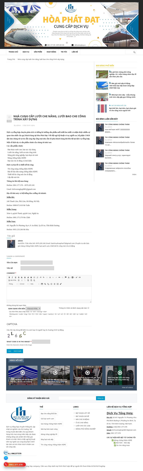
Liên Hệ (75, 52)
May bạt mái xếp (47, 439)
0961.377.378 (116, 433)
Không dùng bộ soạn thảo (16, 305)
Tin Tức (64, 52)
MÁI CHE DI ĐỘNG (82, 419)
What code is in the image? (19, 342)
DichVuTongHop (99, 466)
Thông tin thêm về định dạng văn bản (73, 308)
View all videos (127, 387)
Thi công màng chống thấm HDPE (53, 445)
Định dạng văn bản (16, 309)
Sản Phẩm (38, 52)
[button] (9, 277)
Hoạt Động (51, 52)
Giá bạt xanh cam (47, 419)
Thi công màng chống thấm (117, 124)
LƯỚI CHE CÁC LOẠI (83, 426)
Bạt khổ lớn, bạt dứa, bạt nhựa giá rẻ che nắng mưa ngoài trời (122, 109)
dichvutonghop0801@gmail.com (124, 430)
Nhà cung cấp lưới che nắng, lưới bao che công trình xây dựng (49, 117)
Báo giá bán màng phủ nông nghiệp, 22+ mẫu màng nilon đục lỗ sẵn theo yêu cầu (122, 74)
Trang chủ (13, 52)
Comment (11, 273)
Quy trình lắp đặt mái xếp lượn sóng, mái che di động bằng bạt (55, 381)
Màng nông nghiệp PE (49, 434)
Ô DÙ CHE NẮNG (82, 423)
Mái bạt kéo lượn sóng (49, 429)
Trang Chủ (11, 59)
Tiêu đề (10, 268)
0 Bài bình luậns (29, 125)
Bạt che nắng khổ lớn (118, 105)
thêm (134, 174)
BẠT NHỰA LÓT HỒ (83, 413)
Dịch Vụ (26, 52)
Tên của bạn (12, 262)
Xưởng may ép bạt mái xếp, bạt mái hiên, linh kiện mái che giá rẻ (87, 380)
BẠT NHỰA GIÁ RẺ (82, 416)
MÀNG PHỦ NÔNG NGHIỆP (86, 429)
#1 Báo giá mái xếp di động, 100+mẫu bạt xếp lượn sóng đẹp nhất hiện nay (121, 85)
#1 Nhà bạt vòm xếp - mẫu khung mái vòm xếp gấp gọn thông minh (122, 96)
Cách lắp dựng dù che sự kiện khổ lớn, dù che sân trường (22, 381)
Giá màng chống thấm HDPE (51, 424)
